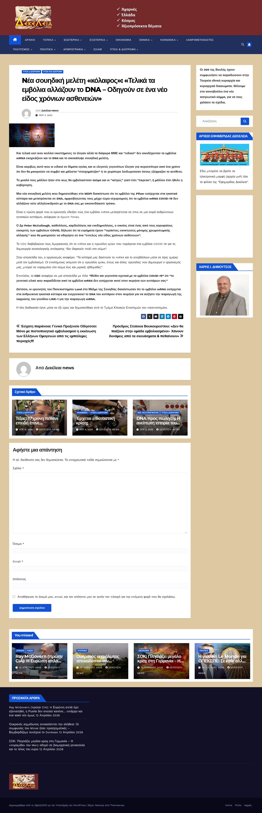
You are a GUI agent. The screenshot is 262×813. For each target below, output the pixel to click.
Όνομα (18, 544)
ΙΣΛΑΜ (98, 49)
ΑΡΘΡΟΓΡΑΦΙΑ (73, 49)
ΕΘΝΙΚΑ (145, 40)
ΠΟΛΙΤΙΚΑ (47, 49)
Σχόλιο (18, 468)
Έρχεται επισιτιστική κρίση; (95, 421)
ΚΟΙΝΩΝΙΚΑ (168, 40)
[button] (242, 44)
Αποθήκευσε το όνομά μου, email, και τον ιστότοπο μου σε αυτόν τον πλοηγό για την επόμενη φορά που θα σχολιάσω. (96, 597)
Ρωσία (30, 651)
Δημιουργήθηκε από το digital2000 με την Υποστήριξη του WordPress (47, 805)
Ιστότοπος (19, 579)
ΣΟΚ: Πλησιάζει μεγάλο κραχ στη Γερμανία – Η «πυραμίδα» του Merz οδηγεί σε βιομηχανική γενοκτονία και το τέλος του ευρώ (47, 745)
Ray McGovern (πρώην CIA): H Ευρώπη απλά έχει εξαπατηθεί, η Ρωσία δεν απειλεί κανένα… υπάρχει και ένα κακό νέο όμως (45, 711)
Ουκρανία (82, 651)
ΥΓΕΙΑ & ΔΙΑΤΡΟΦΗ (123, 49)
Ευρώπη (20, 651)
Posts (238, 805)
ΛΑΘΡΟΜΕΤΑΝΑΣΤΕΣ (200, 40)
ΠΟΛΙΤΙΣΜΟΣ (21, 49)
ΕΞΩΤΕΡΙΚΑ (98, 40)
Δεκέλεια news (49, 110)
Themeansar (117, 805)
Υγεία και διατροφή (52, 72)
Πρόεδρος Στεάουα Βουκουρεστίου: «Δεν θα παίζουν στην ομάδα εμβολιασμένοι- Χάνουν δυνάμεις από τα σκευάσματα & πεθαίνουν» (146, 331)
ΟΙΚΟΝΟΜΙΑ (123, 40)
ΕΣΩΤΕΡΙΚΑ (72, 40)
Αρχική (247, 805)
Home (228, 805)
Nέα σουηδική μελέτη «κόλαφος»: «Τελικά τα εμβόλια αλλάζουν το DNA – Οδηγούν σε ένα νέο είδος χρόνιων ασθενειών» (94, 89)
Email (18, 561)
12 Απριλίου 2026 (30, 667)
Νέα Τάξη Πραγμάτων (148, 413)
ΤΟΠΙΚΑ (48, 40)
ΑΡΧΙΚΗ (30, 40)
